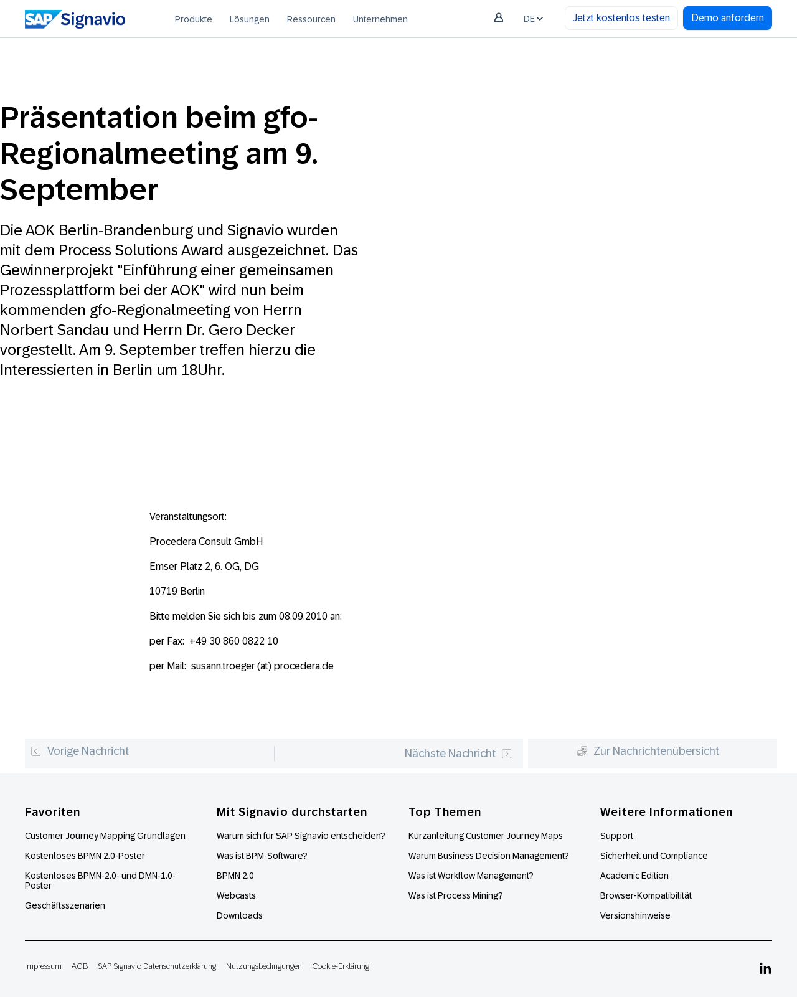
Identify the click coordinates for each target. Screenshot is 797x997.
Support (616, 836)
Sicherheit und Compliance (654, 856)
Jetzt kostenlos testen (621, 17)
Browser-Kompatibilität (646, 895)
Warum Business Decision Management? (488, 856)
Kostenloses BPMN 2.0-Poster (85, 856)
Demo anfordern (727, 17)
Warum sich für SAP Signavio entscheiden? (301, 836)
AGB (80, 966)
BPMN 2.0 (235, 876)
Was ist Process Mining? (455, 895)
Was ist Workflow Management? (471, 876)
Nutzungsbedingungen (264, 966)
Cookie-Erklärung (340, 966)
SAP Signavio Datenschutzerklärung (157, 966)
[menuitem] (193, 18)
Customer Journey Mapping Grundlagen (105, 836)
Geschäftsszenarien (65, 905)
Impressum (43, 966)
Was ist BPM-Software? (262, 856)
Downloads (240, 915)
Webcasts (236, 895)
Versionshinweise (635, 915)
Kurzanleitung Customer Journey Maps (485, 836)
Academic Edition (634, 876)
